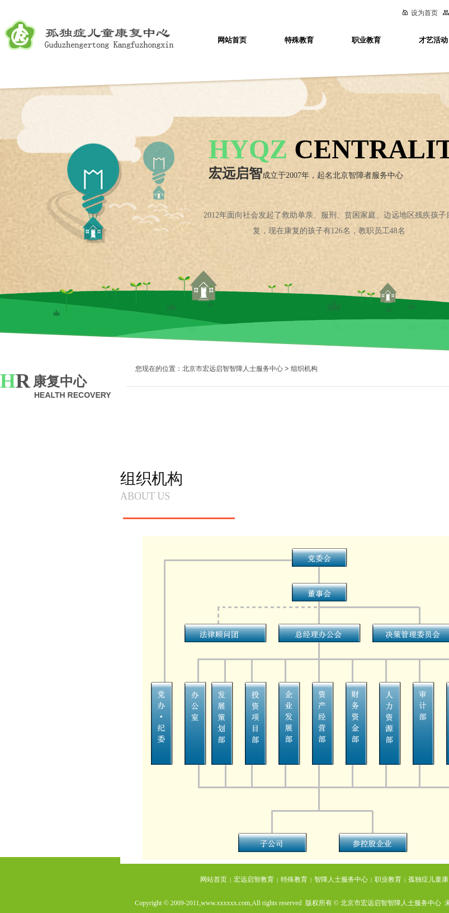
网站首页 (232, 40)
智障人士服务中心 (341, 879)
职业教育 (366, 40)
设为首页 (420, 13)
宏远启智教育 (254, 879)
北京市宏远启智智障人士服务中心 (232, 369)
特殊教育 (299, 40)
